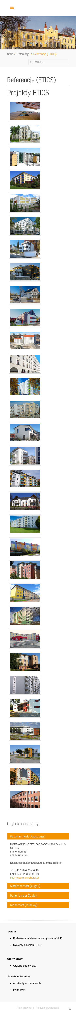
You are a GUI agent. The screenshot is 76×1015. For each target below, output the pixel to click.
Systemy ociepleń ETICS (27, 944)
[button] (30, 43)
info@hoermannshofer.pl (24, 877)
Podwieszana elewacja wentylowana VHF (37, 938)
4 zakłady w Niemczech (27, 983)
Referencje (23, 54)
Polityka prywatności (48, 1007)
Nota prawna (23, 1007)
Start (10, 54)
